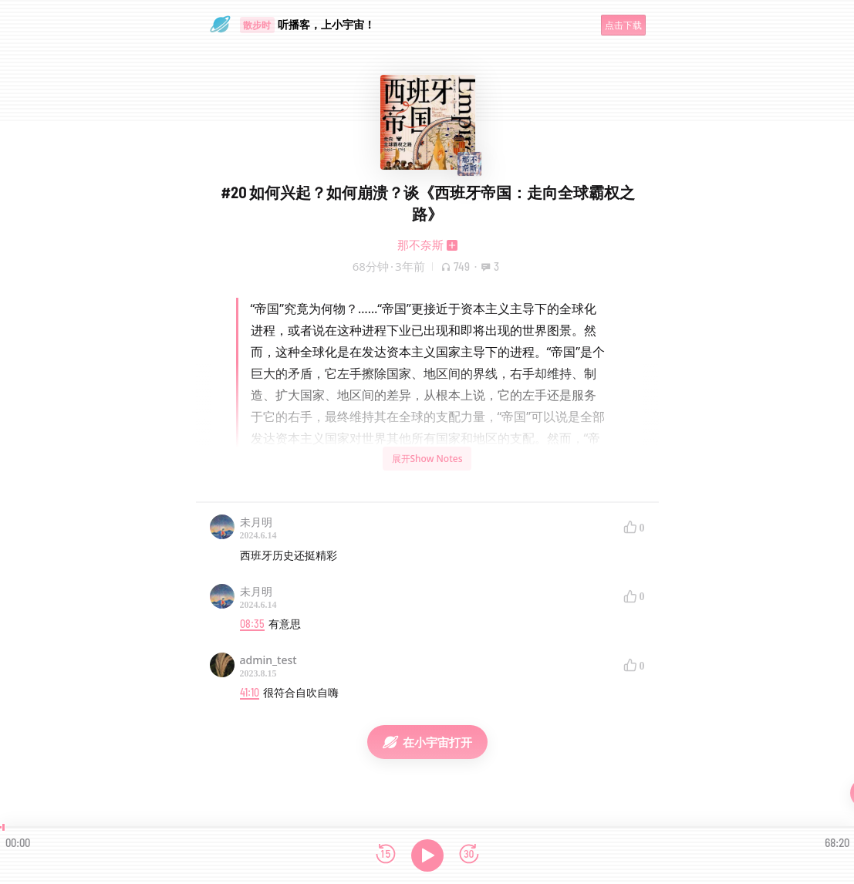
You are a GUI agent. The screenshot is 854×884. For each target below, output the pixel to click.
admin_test (268, 660)
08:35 (252, 623)
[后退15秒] (385, 855)
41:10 (249, 692)
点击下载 (623, 25)
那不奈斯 (420, 244)
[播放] (427, 855)
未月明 (256, 522)
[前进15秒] (469, 855)
